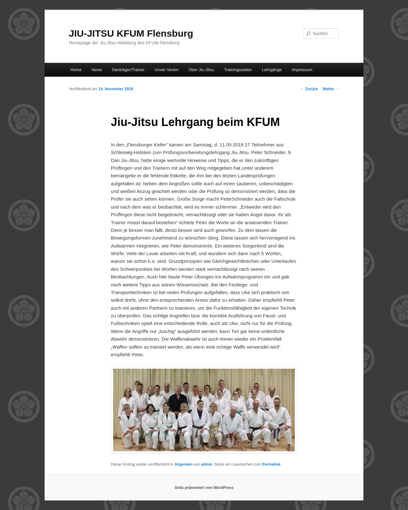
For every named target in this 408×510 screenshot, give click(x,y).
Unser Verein (166, 69)
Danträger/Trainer (128, 69)
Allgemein (183, 464)
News (96, 69)
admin (206, 464)
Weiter (331, 89)
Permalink (271, 464)
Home (76, 69)
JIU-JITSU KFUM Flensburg (131, 33)
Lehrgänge (272, 69)
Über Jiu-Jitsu (201, 69)
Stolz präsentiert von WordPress (203, 487)
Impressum (302, 69)
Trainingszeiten (238, 69)
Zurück (309, 89)
